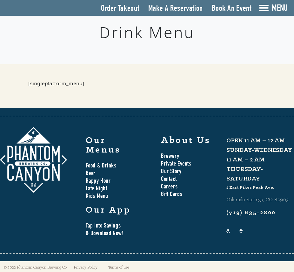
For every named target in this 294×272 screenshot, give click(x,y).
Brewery (170, 156)
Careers (169, 187)
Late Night (96, 189)
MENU (280, 8)
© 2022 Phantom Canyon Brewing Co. (36, 267)
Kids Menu (97, 197)
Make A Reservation (175, 9)
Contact (169, 179)
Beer (91, 174)
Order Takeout (120, 9)
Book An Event (231, 9)
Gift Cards (171, 195)
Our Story (171, 172)
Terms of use (118, 267)
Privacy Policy (85, 267)
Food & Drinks (101, 166)
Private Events (176, 164)
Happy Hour (98, 181)
